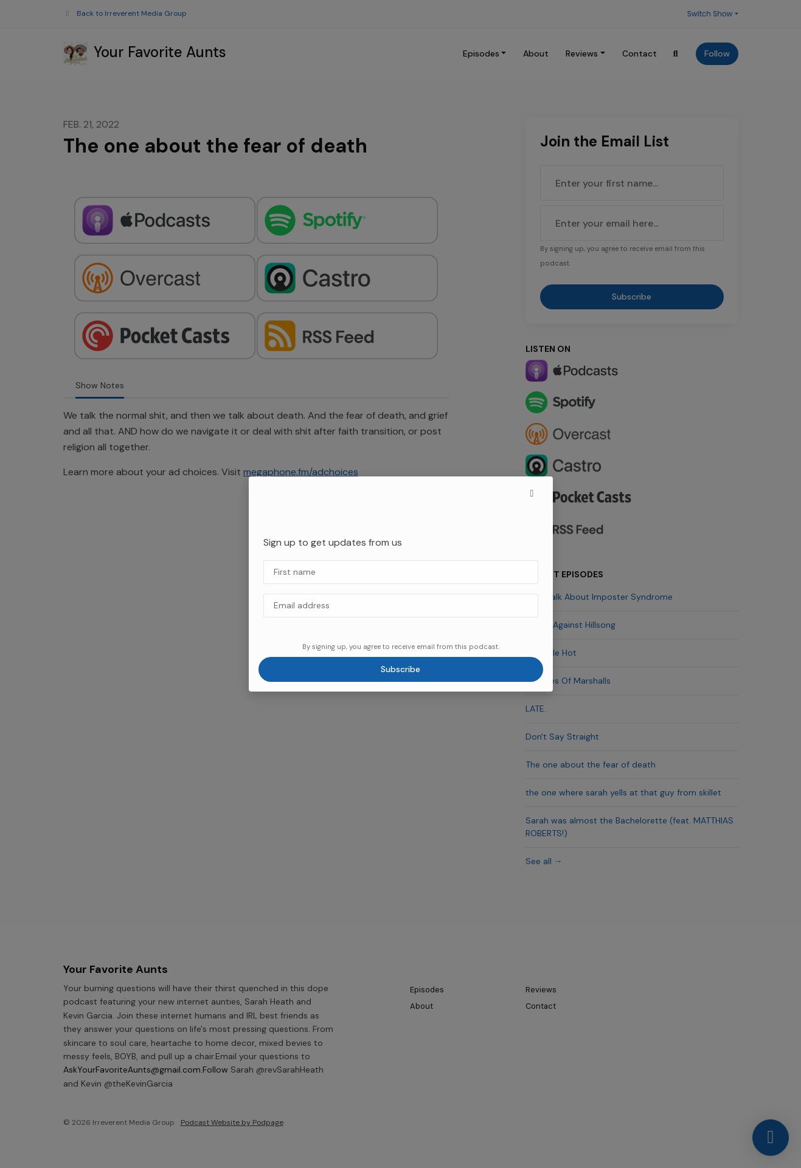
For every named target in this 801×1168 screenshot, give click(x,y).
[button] (532, 493)
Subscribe (400, 669)
